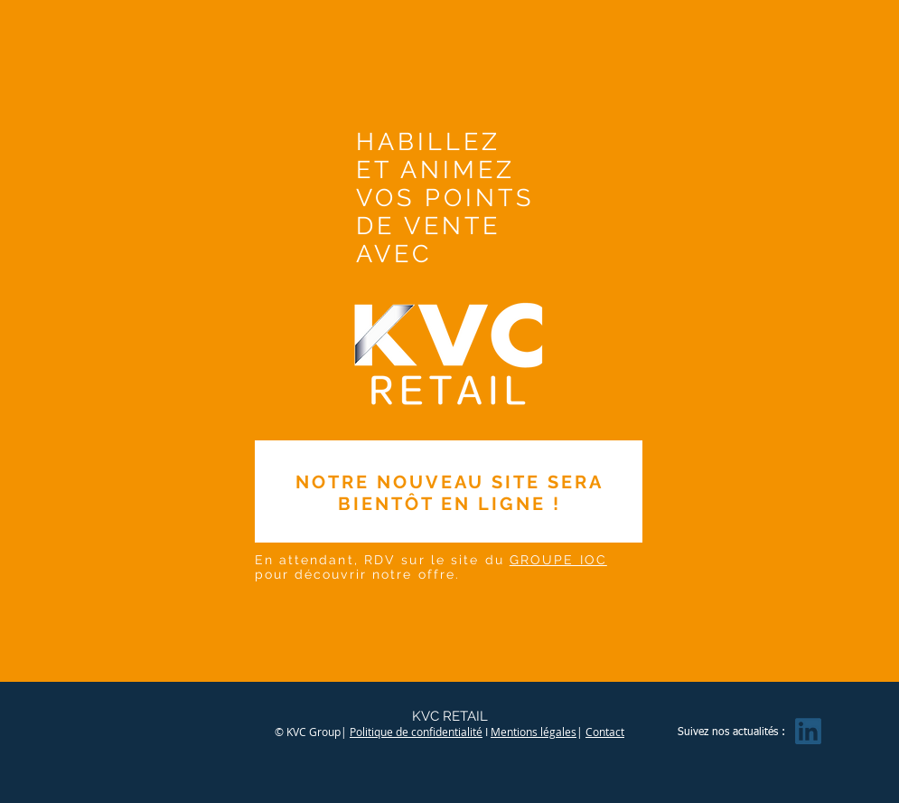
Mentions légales (533, 731)
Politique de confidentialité (416, 731)
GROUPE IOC (558, 560)
